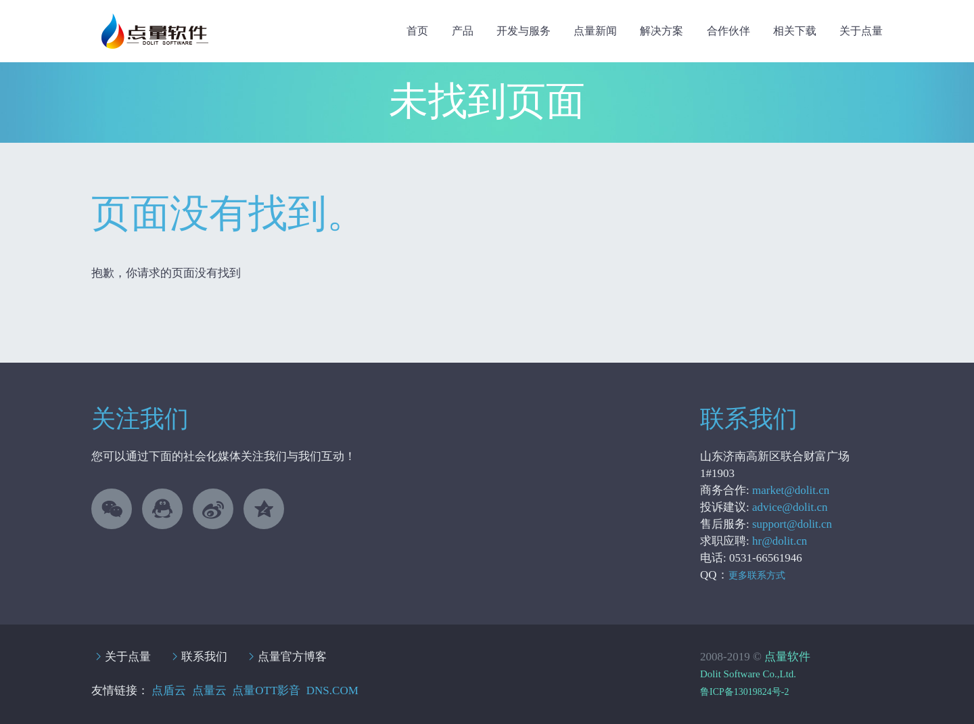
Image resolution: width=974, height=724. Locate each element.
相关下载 (794, 31)
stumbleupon (264, 509)
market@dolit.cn (790, 490)
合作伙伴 (728, 31)
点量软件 (787, 656)
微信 (111, 509)
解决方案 (661, 31)
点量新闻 (595, 31)
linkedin (213, 509)
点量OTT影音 (266, 690)
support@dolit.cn (792, 524)
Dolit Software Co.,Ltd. (748, 674)
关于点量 (861, 31)
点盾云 (169, 690)
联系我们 (204, 656)
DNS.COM (332, 690)
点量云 (209, 690)
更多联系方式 (756, 575)
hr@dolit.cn (779, 541)
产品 (462, 31)
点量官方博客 (292, 656)
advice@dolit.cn (789, 507)
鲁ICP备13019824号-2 (744, 692)
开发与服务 (523, 31)
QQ (162, 509)
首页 (417, 31)
